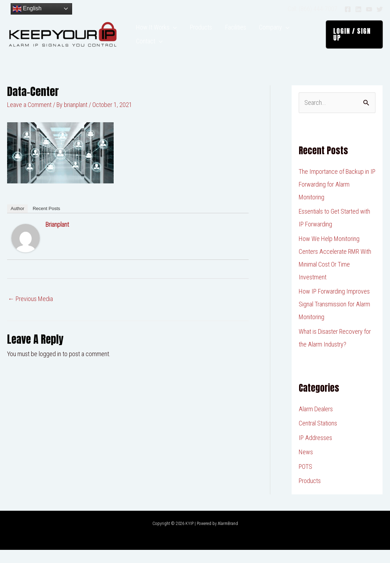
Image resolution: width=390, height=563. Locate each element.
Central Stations (318, 436)
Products (310, 494)
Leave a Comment (29, 118)
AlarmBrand (228, 536)
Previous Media (30, 312)
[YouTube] (369, 9)
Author (17, 221)
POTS (305, 479)
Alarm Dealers (316, 422)
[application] (172, 30)
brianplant (57, 237)
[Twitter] (380, 9)
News (306, 465)
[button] (353, 41)
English (27, 9)
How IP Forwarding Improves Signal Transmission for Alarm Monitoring (334, 317)
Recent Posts (46, 221)
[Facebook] (348, 9)
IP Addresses (315, 451)
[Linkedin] (358, 9)
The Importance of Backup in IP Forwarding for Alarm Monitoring (337, 197)
